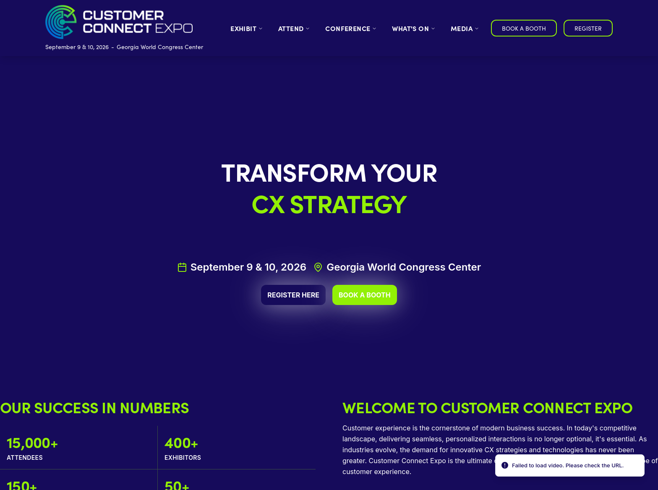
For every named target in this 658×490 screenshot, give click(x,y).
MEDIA (465, 28)
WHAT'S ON (414, 28)
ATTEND (294, 28)
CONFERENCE (351, 28)
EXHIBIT (246, 28)
